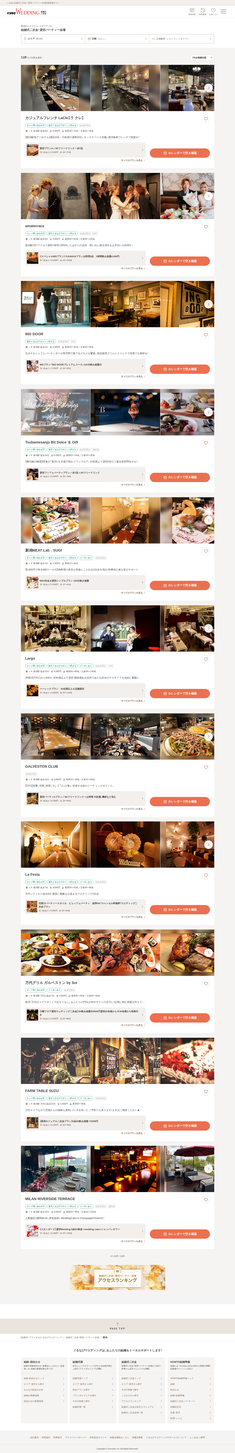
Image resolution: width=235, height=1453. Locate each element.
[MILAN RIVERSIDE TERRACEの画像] (117, 1169)
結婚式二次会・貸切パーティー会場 (82, 1337)
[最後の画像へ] (208, 88)
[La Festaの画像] (117, 844)
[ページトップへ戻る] (117, 1326)
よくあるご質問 (197, 1437)
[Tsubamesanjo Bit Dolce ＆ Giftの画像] (117, 412)
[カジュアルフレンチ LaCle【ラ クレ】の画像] (117, 88)
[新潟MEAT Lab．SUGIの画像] (117, 520)
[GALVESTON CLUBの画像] (117, 736)
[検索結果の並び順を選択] (202, 58)
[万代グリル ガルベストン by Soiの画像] (117, 952)
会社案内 (34, 1437)
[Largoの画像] (117, 628)
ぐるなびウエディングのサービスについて (166, 1437)
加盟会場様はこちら (119, 1437)
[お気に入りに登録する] (206, 119)
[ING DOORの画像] (117, 304)
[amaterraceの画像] (117, 196)
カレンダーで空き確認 (180, 153)
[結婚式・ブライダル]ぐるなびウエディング (41, 1337)
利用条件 (57, 1437)
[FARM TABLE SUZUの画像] (117, 1061)
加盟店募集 (137, 1437)
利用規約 (46, 1437)
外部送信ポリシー (98, 1437)
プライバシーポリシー (75, 1437)
